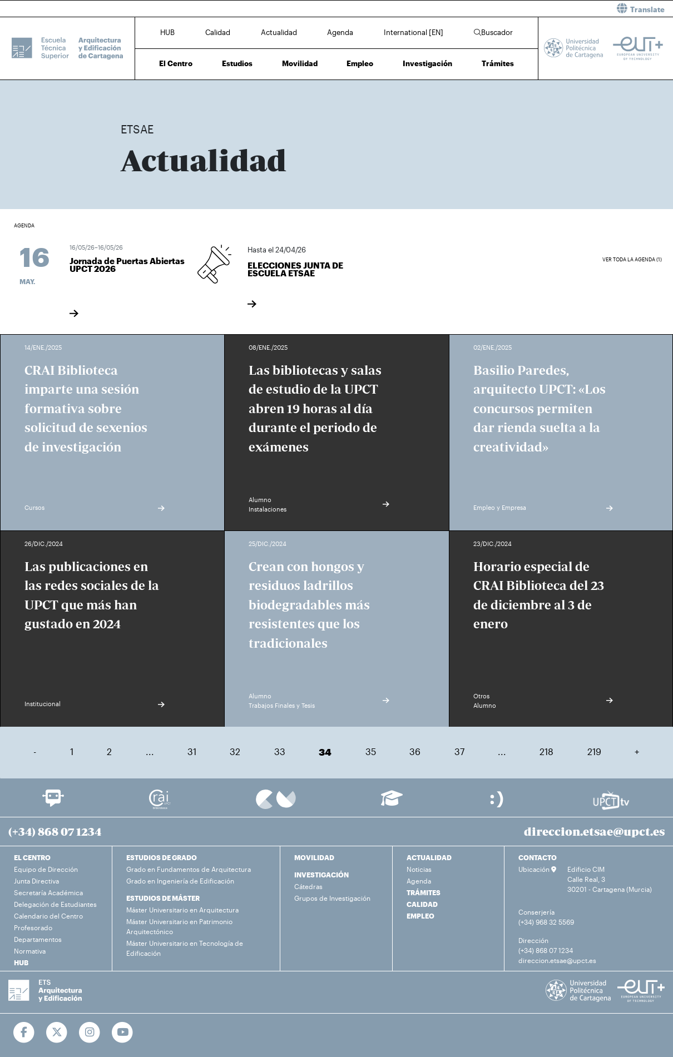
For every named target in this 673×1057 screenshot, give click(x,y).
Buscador (493, 32)
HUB (167, 32)
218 (546, 751)
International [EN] (413, 32)
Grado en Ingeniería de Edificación (180, 881)
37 (459, 751)
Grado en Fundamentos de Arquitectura (188, 869)
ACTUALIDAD (429, 857)
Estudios (237, 63)
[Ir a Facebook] (24, 1032)
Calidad (217, 32)
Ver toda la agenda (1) (632, 259)
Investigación (427, 63)
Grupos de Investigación (332, 898)
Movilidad (300, 63)
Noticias (419, 869)
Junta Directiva (36, 881)
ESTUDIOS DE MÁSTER (163, 898)
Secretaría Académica (48, 892)
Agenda (340, 32)
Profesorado (33, 927)
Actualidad (279, 32)
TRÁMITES (424, 892)
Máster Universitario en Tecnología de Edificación (184, 948)
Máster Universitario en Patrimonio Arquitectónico (179, 926)
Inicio (129, 93)
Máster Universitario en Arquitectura (182, 910)
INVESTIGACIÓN (321, 875)
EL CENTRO (32, 857)
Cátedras (308, 886)
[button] (509, 9)
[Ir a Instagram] (90, 1032)
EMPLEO (420, 916)
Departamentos (38, 939)
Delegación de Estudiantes (55, 904)
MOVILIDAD (314, 857)
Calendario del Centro (48, 916)
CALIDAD (422, 904)
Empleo (360, 63)
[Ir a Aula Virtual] (392, 803)
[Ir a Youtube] (122, 1032)
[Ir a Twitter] (57, 1032)
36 (414, 751)
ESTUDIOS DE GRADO (161, 857)
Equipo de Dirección (46, 869)
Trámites (498, 63)
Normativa (30, 951)
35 (370, 751)
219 (594, 751)
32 (235, 751)
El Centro (175, 63)
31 (191, 751)
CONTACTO (537, 857)
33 (279, 751)
